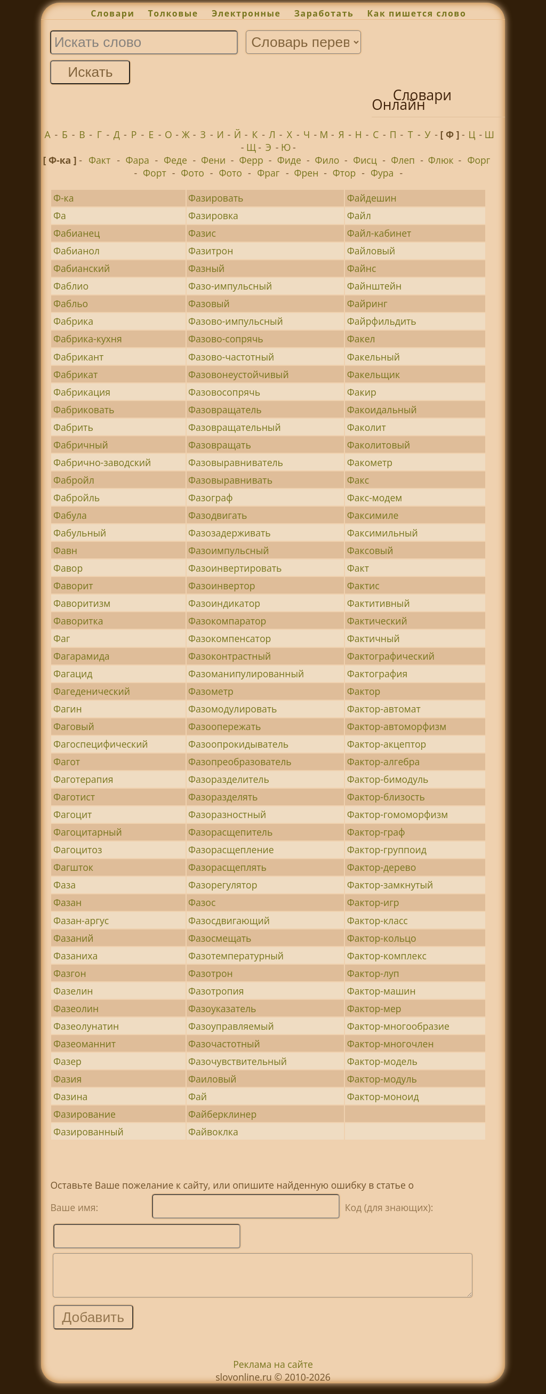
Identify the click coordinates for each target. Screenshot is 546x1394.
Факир (361, 392)
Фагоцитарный (87, 832)
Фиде (289, 160)
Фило (327, 160)
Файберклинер (222, 1114)
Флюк (441, 160)
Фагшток (73, 867)
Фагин (67, 708)
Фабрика (73, 321)
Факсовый (370, 550)
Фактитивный (378, 603)
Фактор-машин (381, 990)
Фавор (68, 568)
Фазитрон (210, 250)
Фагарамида (81, 656)
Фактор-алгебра (383, 761)
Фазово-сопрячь (225, 338)
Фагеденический (91, 691)
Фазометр (211, 691)
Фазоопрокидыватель (238, 744)
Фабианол (76, 250)
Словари (112, 13)
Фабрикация (81, 392)
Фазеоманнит (84, 1043)
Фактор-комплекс (387, 955)
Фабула (70, 515)
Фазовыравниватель (235, 462)
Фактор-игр (373, 902)
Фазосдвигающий (229, 920)
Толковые (173, 13)
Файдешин (372, 197)
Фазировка (213, 215)
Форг (478, 160)
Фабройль (76, 497)
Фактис (363, 585)
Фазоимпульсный (228, 550)
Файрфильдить (381, 321)
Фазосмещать (219, 938)
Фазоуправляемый (231, 1026)
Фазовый (209, 303)
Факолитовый (378, 444)
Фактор (364, 691)
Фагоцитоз (77, 849)
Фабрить (73, 427)
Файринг (367, 303)
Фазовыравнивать (230, 480)
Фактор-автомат (384, 708)
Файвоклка (213, 1131)
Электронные (246, 13)
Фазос (201, 902)
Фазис (202, 233)
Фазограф (210, 497)
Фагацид (72, 673)
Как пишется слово (417, 13)
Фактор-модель (382, 1061)
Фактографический (391, 656)
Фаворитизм (81, 603)
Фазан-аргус (81, 920)
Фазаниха (75, 955)
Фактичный (373, 638)
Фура (382, 172)
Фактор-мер (374, 1008)
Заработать (324, 13)
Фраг (268, 172)
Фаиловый (212, 1078)
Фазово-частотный (231, 356)
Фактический (377, 620)
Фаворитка (78, 620)
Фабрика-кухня (87, 338)
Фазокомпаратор (227, 620)
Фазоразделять (223, 796)
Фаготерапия (83, 779)
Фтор (344, 172)
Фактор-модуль (382, 1078)
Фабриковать (83, 409)
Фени (213, 160)
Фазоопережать (224, 726)
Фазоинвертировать (235, 568)
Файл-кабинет (379, 233)
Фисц (365, 160)
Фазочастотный (224, 1043)
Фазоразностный (227, 814)
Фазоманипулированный (246, 673)
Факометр (369, 462)
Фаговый (73, 726)
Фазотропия (216, 990)
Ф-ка (63, 197)
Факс (358, 480)
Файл (359, 215)
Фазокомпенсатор (229, 638)
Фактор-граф (376, 832)
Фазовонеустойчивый (238, 374)
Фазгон (69, 973)
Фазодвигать (217, 515)
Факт (99, 160)
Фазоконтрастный (229, 656)
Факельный (373, 356)
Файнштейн (374, 285)
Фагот (66, 761)
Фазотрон (210, 973)
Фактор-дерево (381, 867)
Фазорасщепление (231, 849)
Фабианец (76, 233)
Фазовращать (219, 444)
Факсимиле (373, 515)
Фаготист (74, 796)
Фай (197, 1096)
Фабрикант (78, 356)
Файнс (361, 268)
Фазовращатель (225, 409)
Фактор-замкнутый (390, 884)
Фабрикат (75, 374)
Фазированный (88, 1131)
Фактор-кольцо (381, 938)
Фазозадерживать (229, 532)
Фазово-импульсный (235, 321)
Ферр (251, 160)
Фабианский (81, 268)
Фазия (67, 1078)
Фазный (206, 268)
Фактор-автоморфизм (396, 726)
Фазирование (84, 1114)
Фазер (67, 1061)
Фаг (61, 638)
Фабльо (70, 303)
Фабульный (79, 532)
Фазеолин (76, 1008)
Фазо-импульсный (230, 285)
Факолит (366, 427)
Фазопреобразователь (240, 761)
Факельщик (373, 374)
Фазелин (73, 990)
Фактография (377, 673)
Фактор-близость (386, 796)
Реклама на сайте (273, 1372)
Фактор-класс (377, 920)
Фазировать (215, 197)
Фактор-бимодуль (388, 779)
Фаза (64, 884)
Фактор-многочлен (390, 1043)
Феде (175, 160)
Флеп (403, 160)
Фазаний (73, 938)
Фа (59, 215)
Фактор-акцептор (386, 744)
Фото (192, 172)
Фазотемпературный (236, 955)
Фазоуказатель (222, 1008)
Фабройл (73, 480)
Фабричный (80, 444)
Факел (361, 338)
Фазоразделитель (228, 779)
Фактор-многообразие (398, 1026)
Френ (306, 172)
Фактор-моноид (383, 1096)
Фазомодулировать (232, 708)
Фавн (65, 550)
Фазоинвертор (221, 585)
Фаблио (71, 285)
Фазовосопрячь (224, 392)
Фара (137, 160)
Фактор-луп (373, 973)
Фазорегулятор (222, 884)
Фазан (67, 902)
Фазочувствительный (237, 1061)
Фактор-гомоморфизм (397, 814)
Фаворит (73, 585)
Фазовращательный (234, 427)
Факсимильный (382, 532)
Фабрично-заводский (102, 462)
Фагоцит (72, 814)
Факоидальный (382, 409)
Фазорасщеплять (227, 867)
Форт (154, 172)
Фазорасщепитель (230, 832)
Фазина (70, 1096)
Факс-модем (374, 497)
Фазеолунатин (86, 1026)
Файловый (371, 250)
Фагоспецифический (100, 744)
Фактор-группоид (387, 849)
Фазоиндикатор (224, 603)
